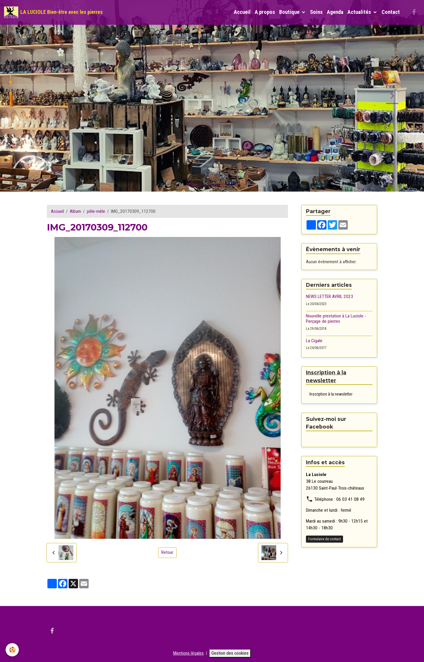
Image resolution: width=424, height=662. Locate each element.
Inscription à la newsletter (330, 394)
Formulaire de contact (324, 539)
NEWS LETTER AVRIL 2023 (329, 296)
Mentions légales (188, 653)
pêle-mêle (96, 211)
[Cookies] (12, 649)
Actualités (359, 12)
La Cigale (314, 340)
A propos (265, 12)
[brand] (53, 12)
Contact (391, 12)
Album (75, 211)
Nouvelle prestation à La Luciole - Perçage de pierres (336, 318)
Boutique (290, 12)
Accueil (242, 12)
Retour (167, 552)
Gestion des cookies (230, 653)
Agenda (335, 12)
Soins (316, 12)
